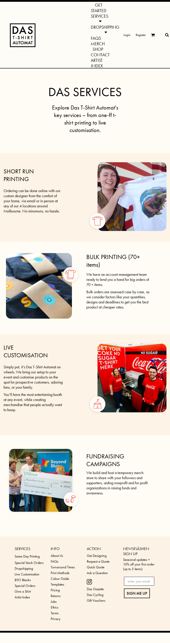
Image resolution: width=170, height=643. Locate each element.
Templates (57, 584)
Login (127, 35)
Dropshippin (23, 568)
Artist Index (22, 597)
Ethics (54, 607)
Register (141, 35)
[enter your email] (139, 581)
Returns (56, 596)
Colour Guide (60, 578)
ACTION (94, 548)
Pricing (55, 590)
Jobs (54, 601)
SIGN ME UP (137, 593)
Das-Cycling (95, 594)
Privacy (55, 619)
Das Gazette (95, 589)
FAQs (54, 561)
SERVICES (22, 548)
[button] (99, 18)
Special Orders (25, 585)
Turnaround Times (63, 567)
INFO (55, 548)
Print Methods (60, 573)
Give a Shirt (23, 591)
